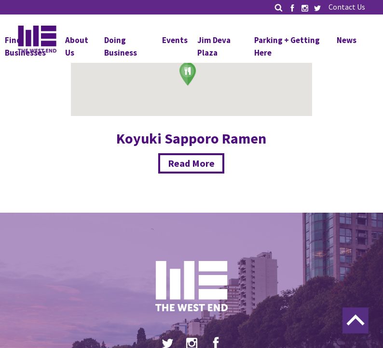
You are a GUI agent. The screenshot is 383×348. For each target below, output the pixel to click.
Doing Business (120, 46)
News (346, 40)
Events (175, 40)
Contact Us (346, 7)
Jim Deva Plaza (214, 46)
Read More (191, 163)
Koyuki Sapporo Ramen (191, 138)
